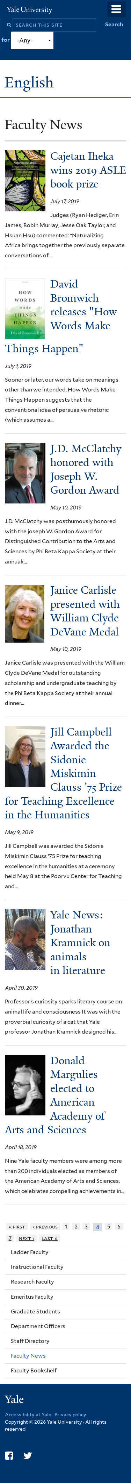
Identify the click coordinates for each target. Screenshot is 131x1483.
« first (17, 1227)
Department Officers (38, 1326)
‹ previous (45, 1227)
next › (26, 1238)
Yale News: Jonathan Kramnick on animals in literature (80, 942)
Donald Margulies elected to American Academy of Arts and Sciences (55, 1095)
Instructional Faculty (37, 1267)
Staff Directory (30, 1341)
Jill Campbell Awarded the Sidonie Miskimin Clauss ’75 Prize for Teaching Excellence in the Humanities (63, 773)
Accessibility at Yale (28, 1414)
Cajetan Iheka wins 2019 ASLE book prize (88, 170)
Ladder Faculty (30, 1252)
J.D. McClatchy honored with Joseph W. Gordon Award (85, 469)
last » (50, 1238)
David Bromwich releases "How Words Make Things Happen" (61, 316)
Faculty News (28, 1355)
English (31, 82)
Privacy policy (70, 1414)
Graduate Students (35, 1311)
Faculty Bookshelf (34, 1370)
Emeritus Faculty (32, 1296)
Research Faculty (32, 1281)
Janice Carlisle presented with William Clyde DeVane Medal (85, 611)
